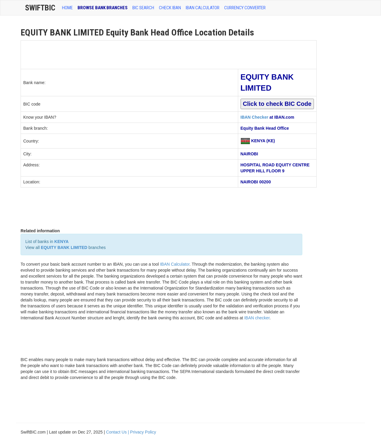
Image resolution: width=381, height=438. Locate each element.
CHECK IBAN (170, 7)
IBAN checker (257, 317)
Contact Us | (118, 432)
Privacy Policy (143, 432)
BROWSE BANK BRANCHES (103, 7)
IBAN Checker (254, 117)
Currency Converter (245, 7)
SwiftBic (40, 7)
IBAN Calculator (202, 7)
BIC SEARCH (143, 7)
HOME (67, 7)
